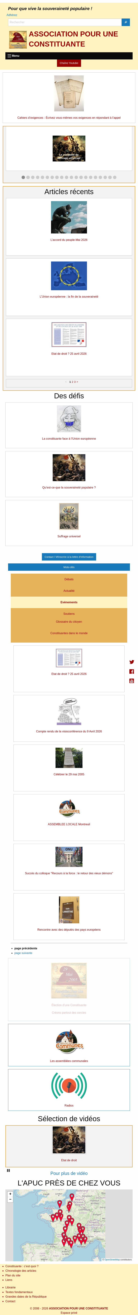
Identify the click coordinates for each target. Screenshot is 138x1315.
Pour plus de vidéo (69, 1173)
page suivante (23, 953)
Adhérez (11, 15)
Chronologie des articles (20, 1270)
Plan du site (12, 1275)
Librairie (10, 1287)
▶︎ (132, 149)
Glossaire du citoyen (69, 621)
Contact (10, 1301)
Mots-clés (69, 567)
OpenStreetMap (112, 1259)
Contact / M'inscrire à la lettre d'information (69, 556)
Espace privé (69, 1312)
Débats (69, 579)
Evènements (69, 602)
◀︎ (8, 149)
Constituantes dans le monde (69, 633)
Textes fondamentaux (19, 1292)
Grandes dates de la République (26, 1296)
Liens (8, 1279)
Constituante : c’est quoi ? (21, 1266)
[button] (67, 1224)
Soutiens (69, 613)
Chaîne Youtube (69, 63)
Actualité (68, 590)
